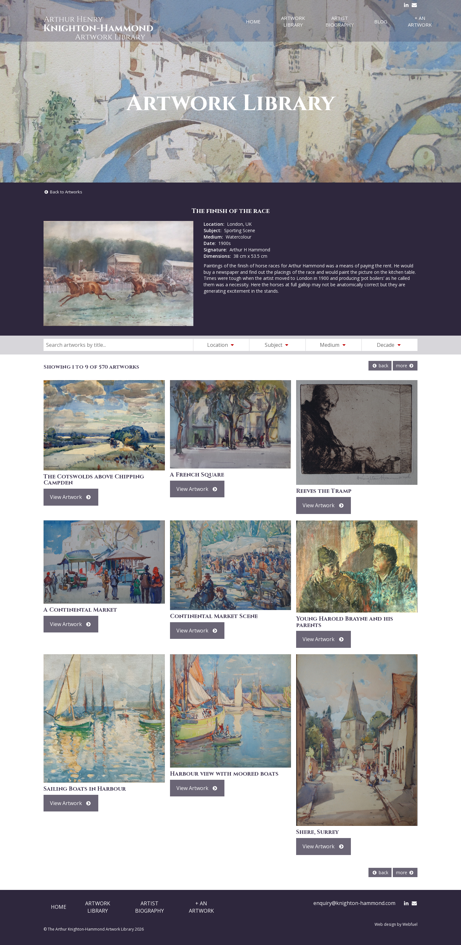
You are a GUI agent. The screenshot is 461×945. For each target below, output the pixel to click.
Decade (389, 344)
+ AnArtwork (201, 907)
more (405, 366)
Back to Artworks (63, 192)
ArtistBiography (149, 907)
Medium (333, 344)
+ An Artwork (420, 21)
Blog (380, 21)
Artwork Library (293, 21)
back (380, 366)
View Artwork (71, 497)
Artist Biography (340, 21)
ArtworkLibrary (97, 907)
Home (253, 21)
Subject (277, 344)
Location (221, 344)
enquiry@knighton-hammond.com (354, 903)
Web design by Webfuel (396, 924)
